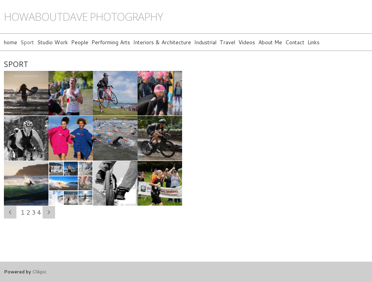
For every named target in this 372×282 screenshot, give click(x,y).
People (79, 42)
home (10, 42)
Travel (227, 42)
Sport (27, 42)
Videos (246, 42)
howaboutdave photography (83, 16)
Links (314, 42)
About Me (270, 42)
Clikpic (39, 271)
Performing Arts (110, 42)
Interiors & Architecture (162, 42)
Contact (294, 42)
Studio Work (52, 42)
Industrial (205, 42)
